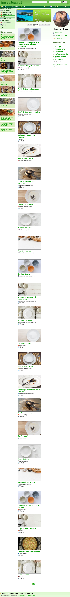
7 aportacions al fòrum (61, 35)
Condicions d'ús (31, 595)
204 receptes (57, 32)
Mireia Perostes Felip (60, 49)
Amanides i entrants (6, 9)
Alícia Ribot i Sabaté (60, 56)
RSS (2, 593)
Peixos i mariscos (5, 18)
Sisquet (57, 58)
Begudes (3, 26)
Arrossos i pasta (5, 12)
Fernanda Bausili (61, 29)
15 (29, 501)
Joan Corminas (59, 59)
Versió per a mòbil (15, 593)
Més (33, 584)
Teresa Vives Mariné (60, 48)
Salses (3, 24)
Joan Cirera (58, 46)
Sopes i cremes (5, 10)
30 (29, 361)
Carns (2, 16)
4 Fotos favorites (58, 38)
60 (29, 107)
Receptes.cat (11, 2)
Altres (2, 28)
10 (29, 60)
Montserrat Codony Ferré (61, 54)
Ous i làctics (4, 20)
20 (29, 477)
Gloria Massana (59, 51)
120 (29, 407)
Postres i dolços (5, 22)
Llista (30, 25)
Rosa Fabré (58, 44)
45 (29, 199)
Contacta (29, 593)
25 (29, 131)
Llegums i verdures (6, 14)
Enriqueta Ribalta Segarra (62, 53)
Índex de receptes (45, 25)
